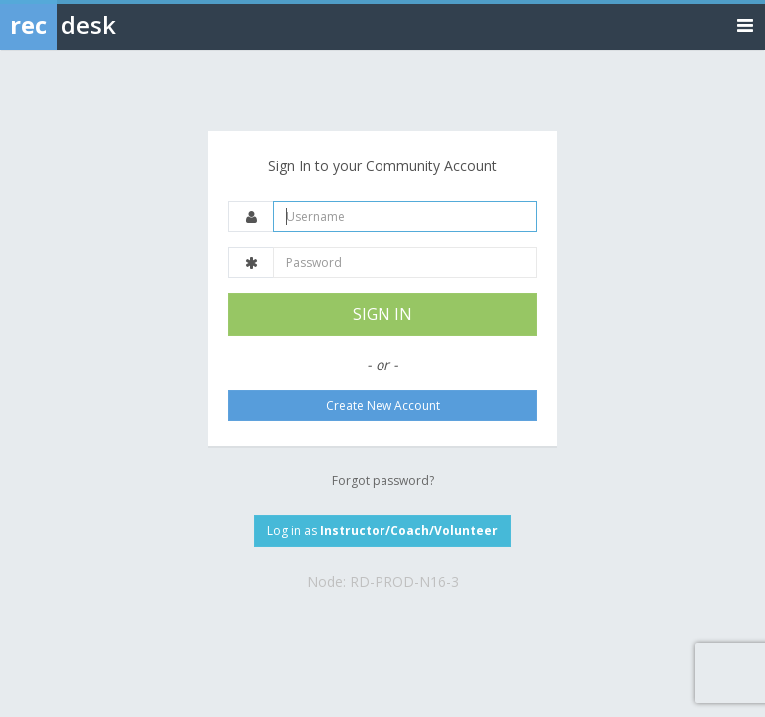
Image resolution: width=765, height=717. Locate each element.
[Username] (405, 216)
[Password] (405, 262)
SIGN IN (382, 314)
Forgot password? (383, 480)
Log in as (382, 530)
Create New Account (383, 405)
